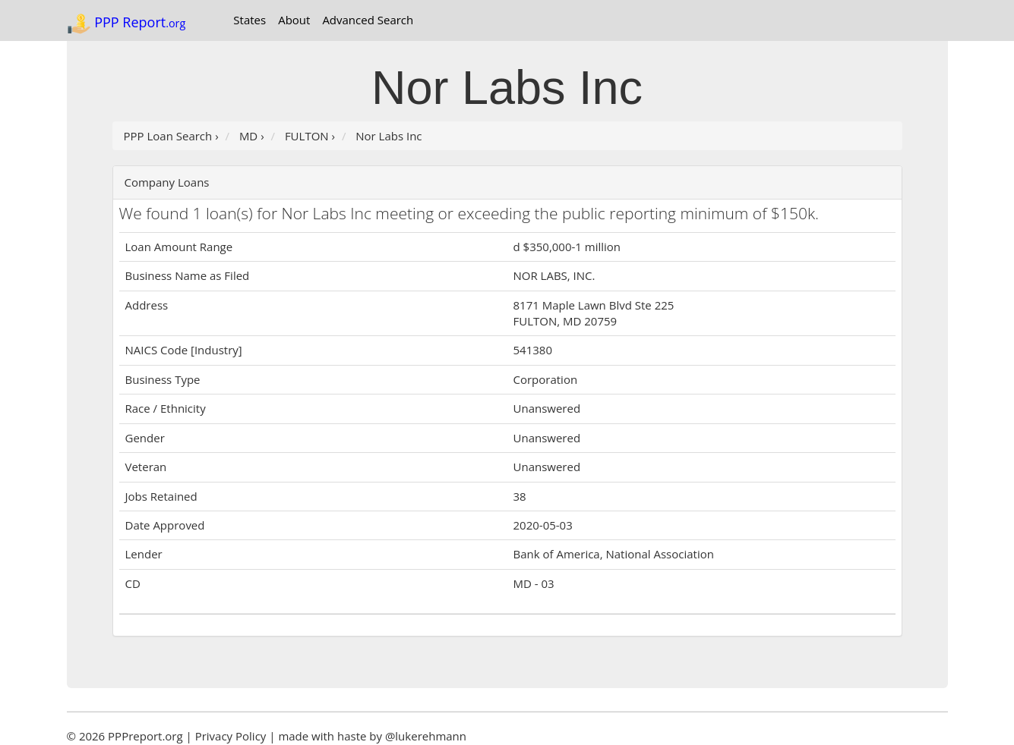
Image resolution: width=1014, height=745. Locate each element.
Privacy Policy (231, 735)
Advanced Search (367, 19)
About (294, 19)
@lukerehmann (425, 735)
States (249, 19)
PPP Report (126, 23)
